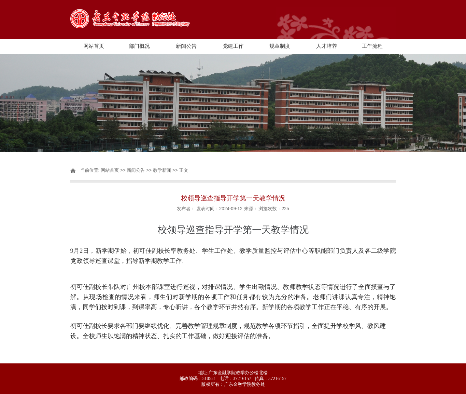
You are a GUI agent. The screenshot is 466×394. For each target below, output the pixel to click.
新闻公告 (186, 46)
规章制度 (279, 46)
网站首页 (93, 46)
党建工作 (233, 46)
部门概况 (139, 46)
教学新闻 (162, 170)
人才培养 (326, 46)
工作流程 (372, 46)
